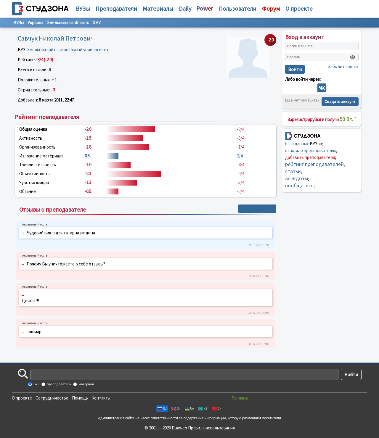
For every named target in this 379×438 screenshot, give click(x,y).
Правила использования (211, 428)
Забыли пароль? (343, 66)
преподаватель (58, 384)
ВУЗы (83, 8)
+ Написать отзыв (257, 208)
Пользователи (237, 8)
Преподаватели (116, 8)
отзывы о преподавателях (310, 150)
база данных (297, 143)
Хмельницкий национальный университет (68, 49)
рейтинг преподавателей (314, 164)
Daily (185, 8)
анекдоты (296, 178)
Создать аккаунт (340, 101)
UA (189, 408)
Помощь (80, 398)
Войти (295, 69)
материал (86, 384)
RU (162, 408)
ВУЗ (36, 384)
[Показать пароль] (352, 57)
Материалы (158, 8)
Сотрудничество (52, 398)
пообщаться (299, 185)
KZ (203, 408)
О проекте (22, 398)
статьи (293, 171)
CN (216, 408)
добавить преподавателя (310, 157)
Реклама (240, 398)
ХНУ (97, 22)
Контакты (100, 398)
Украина (35, 22)
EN (175, 408)
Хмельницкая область (68, 22)
